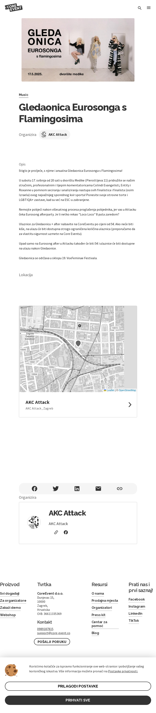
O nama (98, 593)
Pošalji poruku (52, 641)
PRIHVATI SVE (78, 700)
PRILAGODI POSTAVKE (78, 686)
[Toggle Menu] (148, 8)
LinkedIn (135, 613)
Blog (95, 633)
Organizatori (102, 608)
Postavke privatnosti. (123, 671)
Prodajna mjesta (105, 601)
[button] (78, 343)
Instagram (137, 606)
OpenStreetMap (127, 390)
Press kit (98, 615)
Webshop (8, 615)
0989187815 (45, 629)
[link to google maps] (78, 404)
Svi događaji (9, 593)
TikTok (134, 621)
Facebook (137, 599)
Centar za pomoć (99, 624)
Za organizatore (13, 601)
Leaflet (109, 390)
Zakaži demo (10, 608)
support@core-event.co (53, 633)
